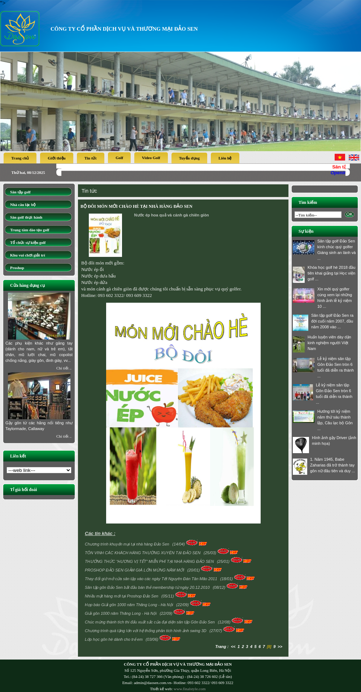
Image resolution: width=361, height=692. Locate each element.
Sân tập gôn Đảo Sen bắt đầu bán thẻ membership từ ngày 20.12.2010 (148, 587)
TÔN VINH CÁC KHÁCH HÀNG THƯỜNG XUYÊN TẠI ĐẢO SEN (143, 553)
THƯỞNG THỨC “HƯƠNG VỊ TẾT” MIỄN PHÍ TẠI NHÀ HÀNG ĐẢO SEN (150, 561)
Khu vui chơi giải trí (27, 255)
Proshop (17, 268)
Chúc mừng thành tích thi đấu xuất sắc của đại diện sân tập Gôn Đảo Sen (150, 622)
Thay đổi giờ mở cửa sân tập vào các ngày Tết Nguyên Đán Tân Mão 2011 (151, 579)
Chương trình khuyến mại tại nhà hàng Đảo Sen (127, 544)
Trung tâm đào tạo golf (29, 230)
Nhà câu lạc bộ (23, 204)
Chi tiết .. (63, 368)
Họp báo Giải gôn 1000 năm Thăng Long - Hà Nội (129, 605)
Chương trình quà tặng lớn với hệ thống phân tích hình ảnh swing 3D (146, 631)
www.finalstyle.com (190, 689)
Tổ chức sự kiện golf (28, 242)
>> (280, 646)
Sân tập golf (20, 192)
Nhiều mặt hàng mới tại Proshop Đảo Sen (122, 596)
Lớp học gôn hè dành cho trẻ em (114, 639)
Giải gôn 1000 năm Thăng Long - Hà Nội (121, 613)
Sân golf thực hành (26, 217)
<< (233, 646)
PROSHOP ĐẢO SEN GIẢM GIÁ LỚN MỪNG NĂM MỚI (135, 570)
